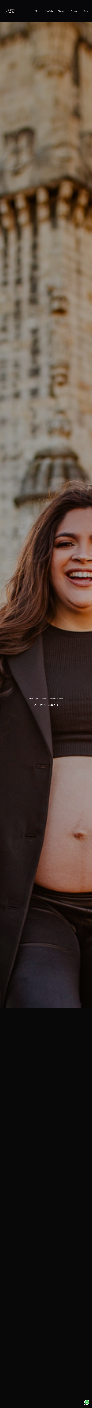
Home (37, 11)
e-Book (85, 11)
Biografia (61, 11)
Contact (74, 11)
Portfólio (49, 11)
